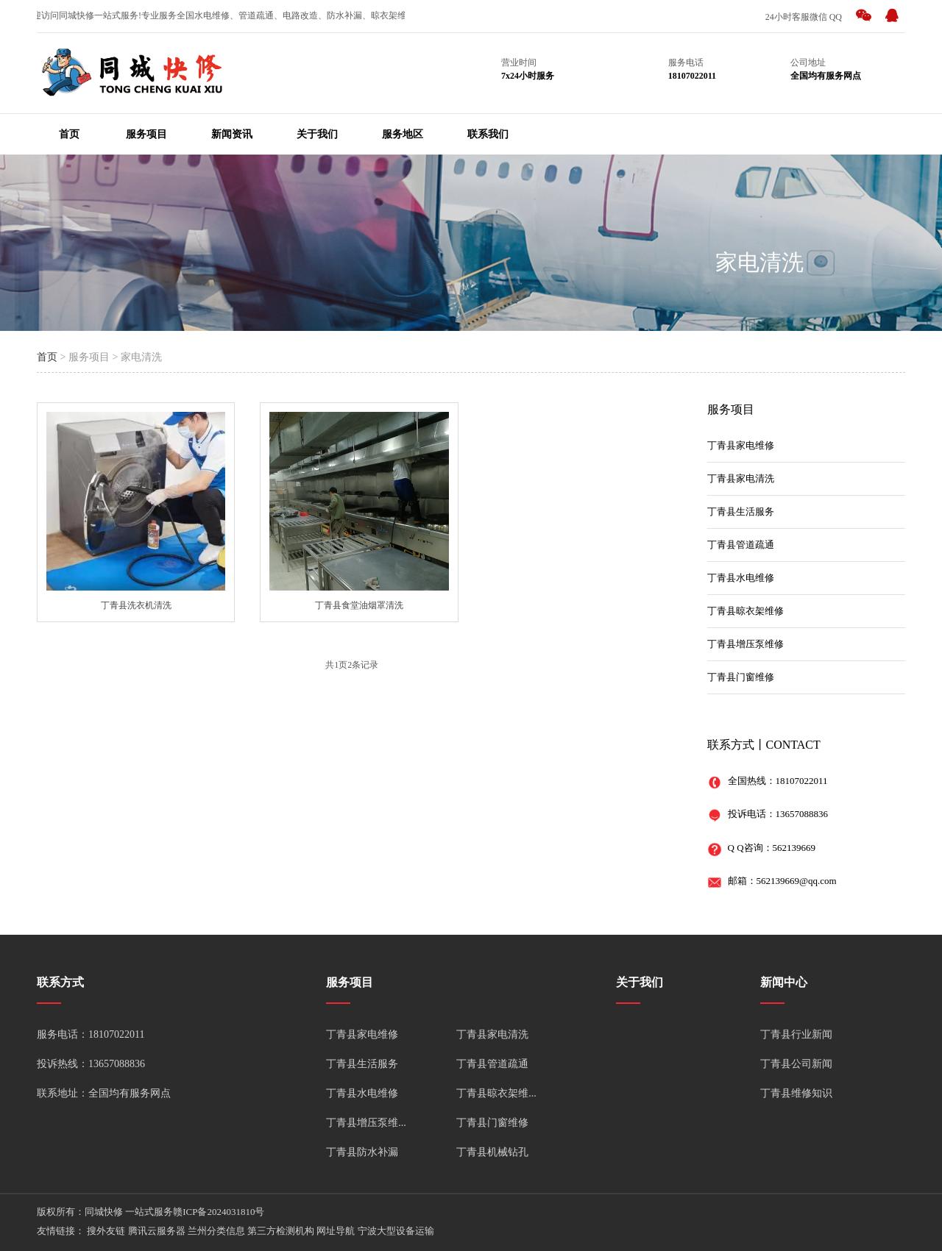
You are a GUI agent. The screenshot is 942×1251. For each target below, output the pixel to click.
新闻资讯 (231, 134)
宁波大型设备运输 (396, 1230)
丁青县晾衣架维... (496, 1093)
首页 (69, 134)
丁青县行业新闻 (796, 1034)
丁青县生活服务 (740, 511)
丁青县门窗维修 (740, 676)
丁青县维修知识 (796, 1093)
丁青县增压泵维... (366, 1122)
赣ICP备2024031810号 (218, 1211)
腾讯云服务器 (156, 1230)
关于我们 (317, 134)
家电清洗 (759, 262)
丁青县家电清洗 (740, 478)
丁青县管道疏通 (740, 544)
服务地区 (402, 134)
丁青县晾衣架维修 (745, 610)
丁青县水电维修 (740, 577)
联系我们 (488, 134)
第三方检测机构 (280, 1230)
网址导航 (335, 1230)
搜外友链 (106, 1230)
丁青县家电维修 (740, 445)
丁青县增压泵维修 (745, 643)
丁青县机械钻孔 (492, 1152)
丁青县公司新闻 (796, 1063)
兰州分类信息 (216, 1230)
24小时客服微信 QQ (803, 17)
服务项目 (146, 134)
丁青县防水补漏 (362, 1152)
